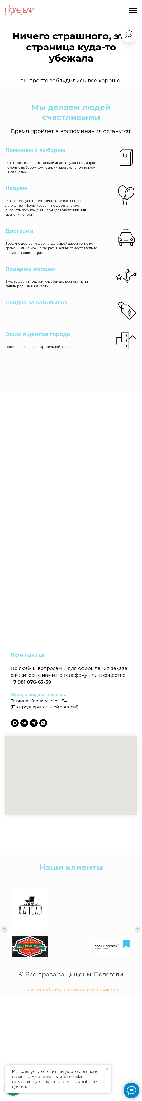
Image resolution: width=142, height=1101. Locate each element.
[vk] (24, 723)
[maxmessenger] (15, 723)
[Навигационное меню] (133, 10)
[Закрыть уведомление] (107, 1069)
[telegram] (34, 723)
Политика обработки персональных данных (71, 1004)
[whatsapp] (43, 723)
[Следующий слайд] (137, 929)
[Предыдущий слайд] (4, 929)
